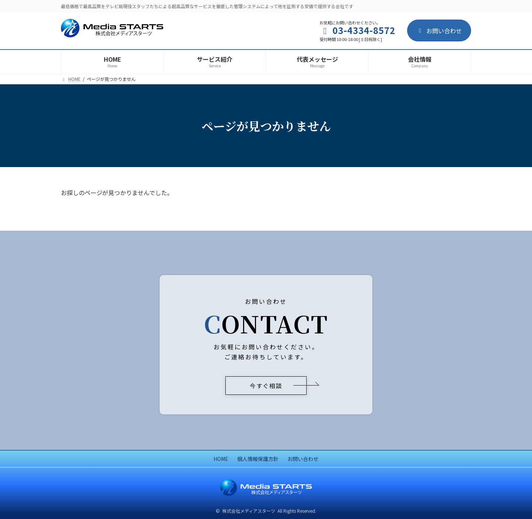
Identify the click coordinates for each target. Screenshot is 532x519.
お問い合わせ (439, 30)
